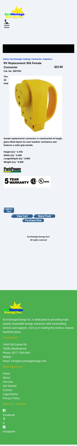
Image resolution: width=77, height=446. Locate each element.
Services (8, 381)
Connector (36, 59)
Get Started (9, 386)
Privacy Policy (11, 398)
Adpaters (47, 59)
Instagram (9, 431)
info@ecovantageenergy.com (29, 361)
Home (6, 59)
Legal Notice (10, 394)
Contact (7, 390)
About (6, 377)
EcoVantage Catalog (20, 59)
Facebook (9, 415)
